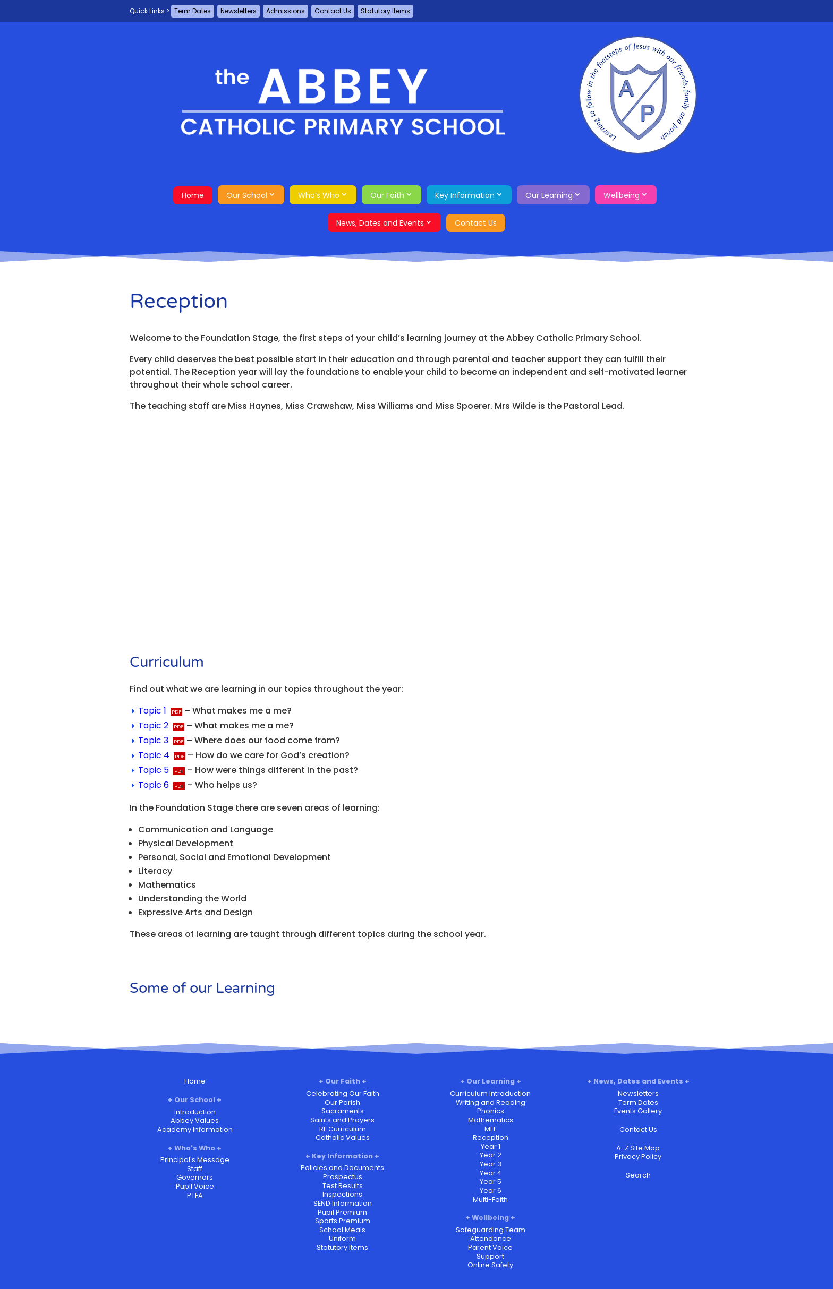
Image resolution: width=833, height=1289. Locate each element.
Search (638, 1175)
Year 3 (491, 1163)
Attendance (490, 1238)
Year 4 (491, 1173)
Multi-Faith (490, 1199)
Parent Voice (490, 1247)
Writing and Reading (490, 1102)
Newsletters (238, 10)
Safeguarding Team (490, 1229)
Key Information (465, 195)
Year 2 (491, 1154)
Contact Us (332, 10)
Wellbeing (622, 195)
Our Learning (549, 195)
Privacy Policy (638, 1156)
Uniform (342, 1238)
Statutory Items (385, 10)
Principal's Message (195, 1159)
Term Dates (192, 10)
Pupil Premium (342, 1212)
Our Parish (342, 1102)
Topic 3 (153, 740)
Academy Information (195, 1129)
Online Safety (490, 1264)
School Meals (342, 1229)
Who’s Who (318, 195)
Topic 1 (152, 710)
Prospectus (342, 1176)
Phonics (490, 1110)
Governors (194, 1177)
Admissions (285, 10)
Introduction (195, 1111)
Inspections (342, 1194)
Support (490, 1256)
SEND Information (342, 1203)
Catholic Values (343, 1137)
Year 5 (491, 1181)
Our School (246, 195)
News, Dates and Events (380, 223)
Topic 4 (153, 755)
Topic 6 (153, 785)
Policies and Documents (342, 1167)
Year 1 (490, 1146)
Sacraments (342, 1110)
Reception (490, 1137)
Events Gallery (638, 1110)
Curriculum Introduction (490, 1093)
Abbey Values (195, 1120)
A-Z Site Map (638, 1148)
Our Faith (387, 195)
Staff (194, 1168)
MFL (490, 1128)
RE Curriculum (342, 1128)
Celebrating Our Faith (342, 1093)
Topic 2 (153, 725)
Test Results (342, 1185)
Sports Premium (342, 1220)
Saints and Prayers (342, 1119)
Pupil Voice (195, 1186)
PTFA (195, 1195)
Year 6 (491, 1190)
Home (193, 195)
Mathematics (490, 1119)
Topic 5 (153, 770)
